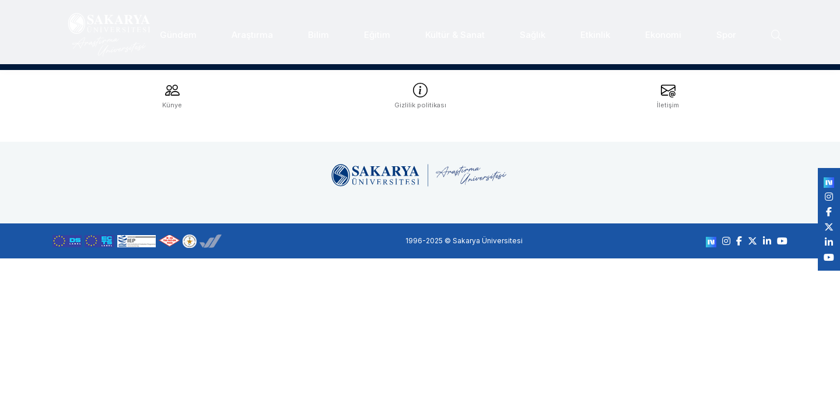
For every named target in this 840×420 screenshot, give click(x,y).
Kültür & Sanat (455, 30)
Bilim (318, 30)
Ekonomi (663, 30)
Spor (726, 30)
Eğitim (377, 30)
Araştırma (252, 30)
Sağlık (532, 30)
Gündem (178, 30)
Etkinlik (595, 30)
